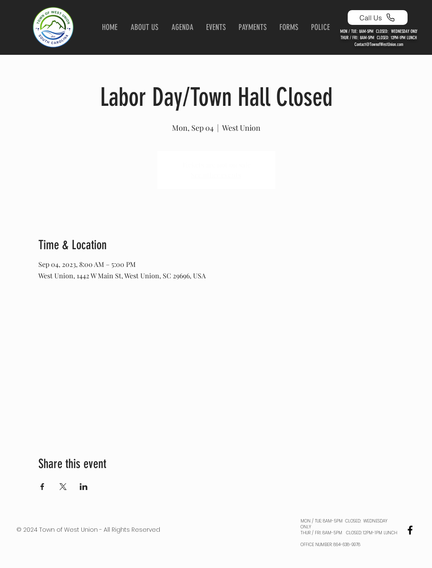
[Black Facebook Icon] (410, 530)
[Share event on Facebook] (42, 486)
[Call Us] (378, 17)
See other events (216, 174)
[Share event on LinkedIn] (84, 486)
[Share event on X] (63, 486)
